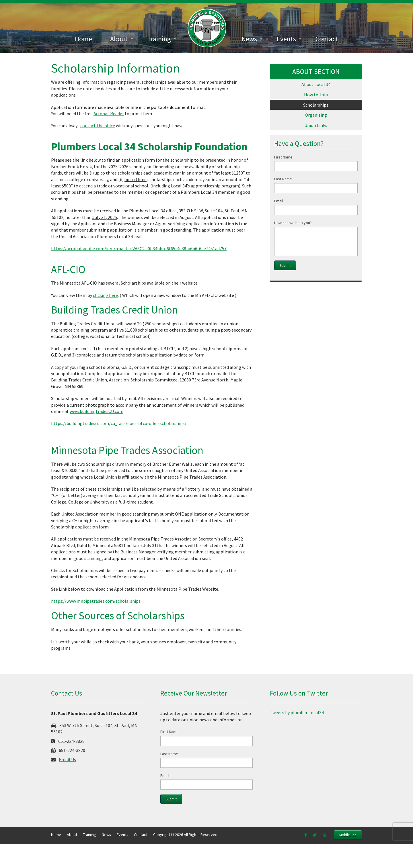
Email (278, 201)
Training (159, 38)
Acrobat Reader (108, 113)
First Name (283, 157)
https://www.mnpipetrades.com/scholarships (96, 601)
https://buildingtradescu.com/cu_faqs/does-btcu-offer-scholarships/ (118, 423)
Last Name (283, 179)
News (249, 38)
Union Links (315, 126)
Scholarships (315, 105)
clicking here (105, 295)
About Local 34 (315, 84)
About (119, 38)
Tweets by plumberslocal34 (297, 712)
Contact (326, 38)
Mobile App (347, 835)
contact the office (97, 125)
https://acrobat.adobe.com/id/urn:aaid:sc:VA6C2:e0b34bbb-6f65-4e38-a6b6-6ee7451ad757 (139, 248)
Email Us (67, 759)
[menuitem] (83, 38)
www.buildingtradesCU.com (96, 411)
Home (83, 38)
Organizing (316, 115)
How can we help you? (293, 223)
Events (286, 38)
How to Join (316, 95)
